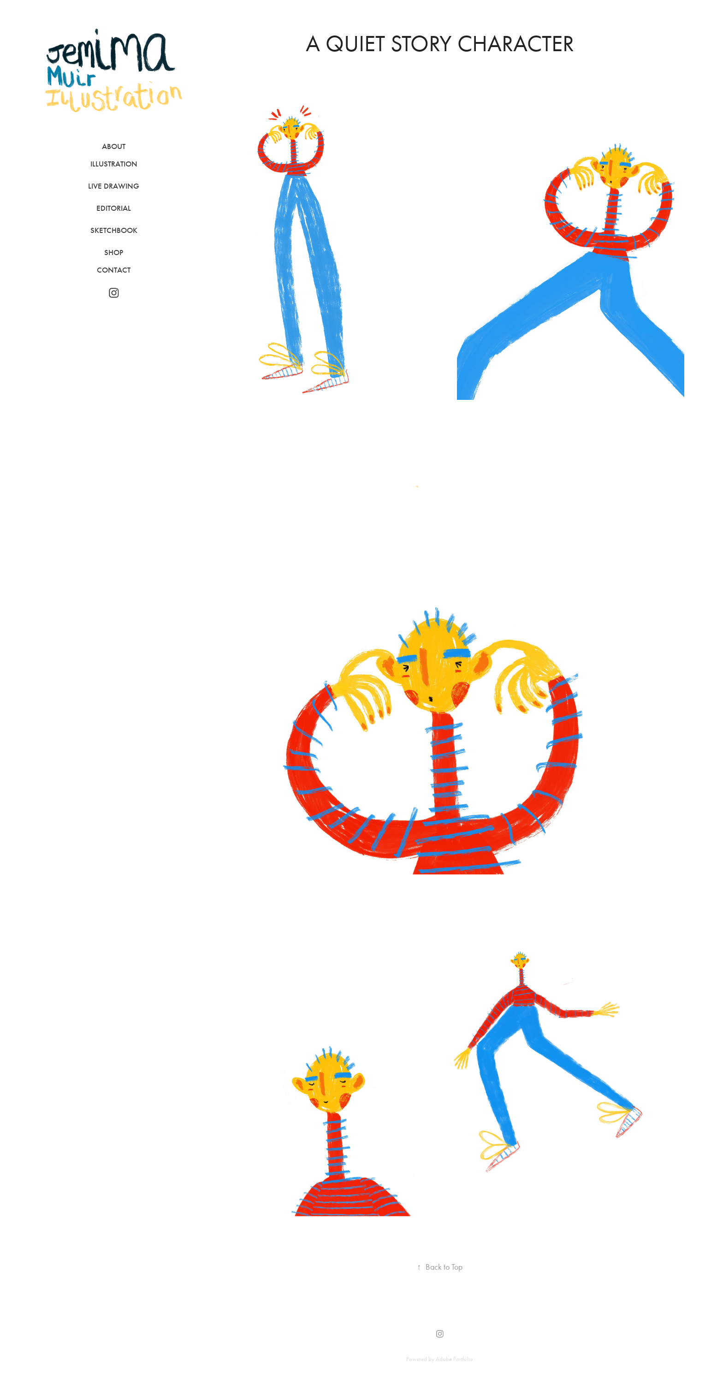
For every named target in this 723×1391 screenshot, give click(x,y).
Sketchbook (113, 230)
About (113, 146)
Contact (113, 270)
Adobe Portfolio (454, 1358)
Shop (113, 252)
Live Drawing (113, 186)
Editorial (113, 208)
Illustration (113, 164)
